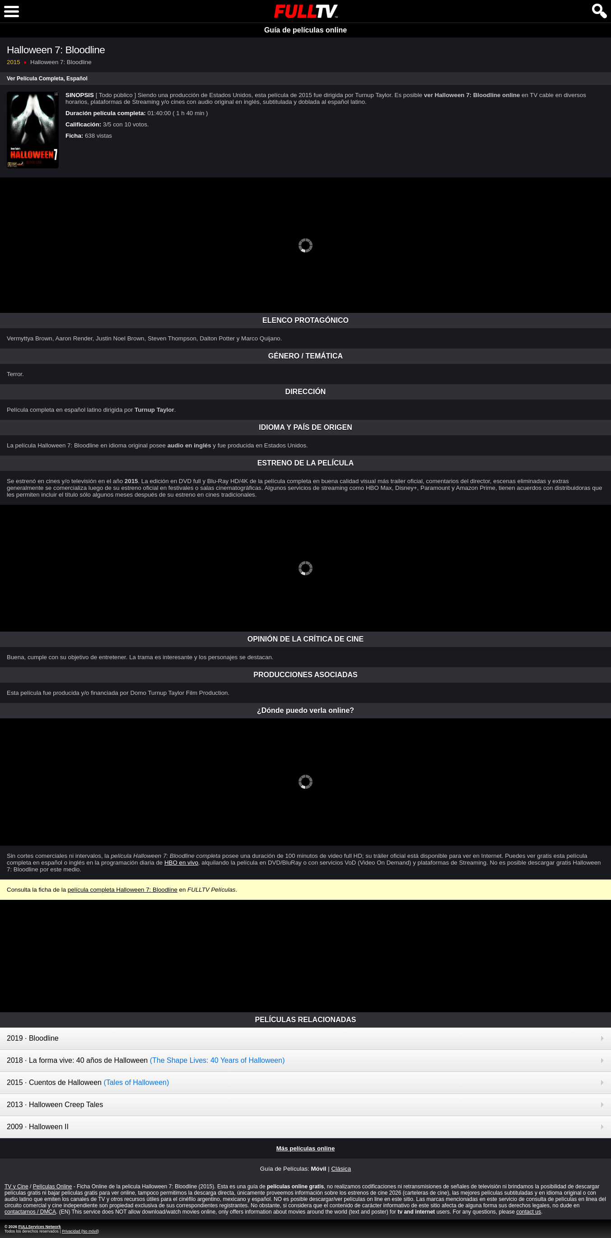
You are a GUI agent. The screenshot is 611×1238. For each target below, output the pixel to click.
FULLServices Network (39, 1226)
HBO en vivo (181, 862)
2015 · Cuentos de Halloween (88, 1082)
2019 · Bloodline (33, 1038)
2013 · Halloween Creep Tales (55, 1104)
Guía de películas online (305, 30)
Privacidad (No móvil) (80, 1231)
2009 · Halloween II (38, 1127)
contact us (528, 1212)
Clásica (341, 1168)
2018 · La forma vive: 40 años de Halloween (146, 1060)
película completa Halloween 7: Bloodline (122, 889)
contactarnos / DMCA (30, 1212)
